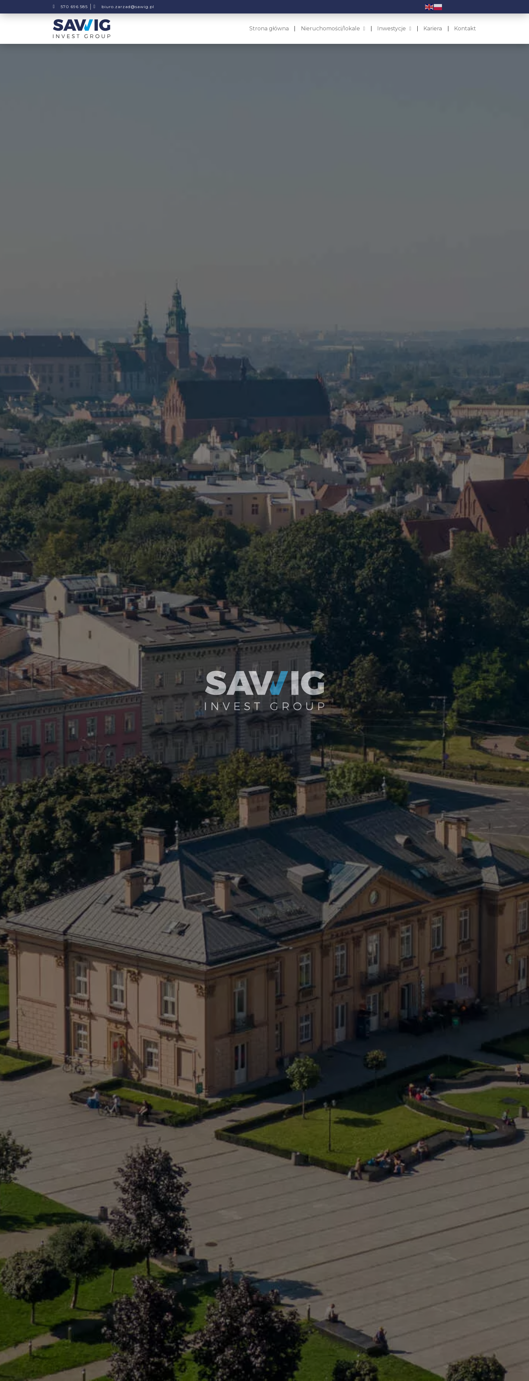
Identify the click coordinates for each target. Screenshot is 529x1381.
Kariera (432, 28)
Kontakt (465, 28)
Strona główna (269, 28)
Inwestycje (394, 29)
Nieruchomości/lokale (333, 29)
